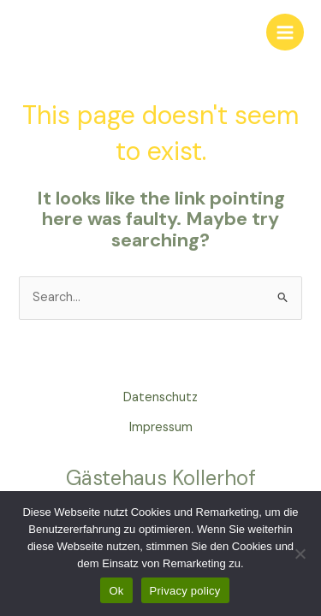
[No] (299, 553)
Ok (116, 590)
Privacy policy (185, 590)
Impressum (161, 427)
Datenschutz (160, 397)
